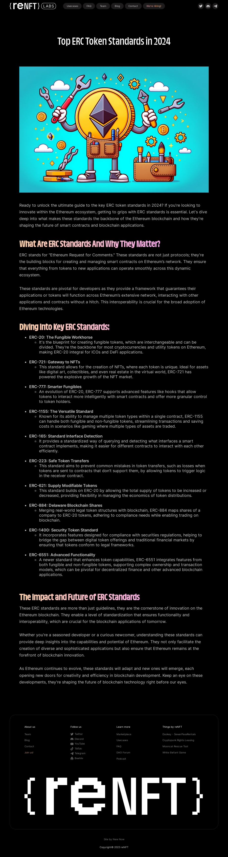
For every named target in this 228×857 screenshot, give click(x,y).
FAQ (89, 6)
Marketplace (123, 734)
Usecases (72, 6)
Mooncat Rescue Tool (175, 746)
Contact (133, 6)
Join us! (28, 752)
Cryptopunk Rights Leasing (178, 740)
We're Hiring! (153, 6)
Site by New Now (114, 839)
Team (103, 6)
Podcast (121, 758)
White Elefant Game (174, 752)
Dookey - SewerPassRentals (179, 734)
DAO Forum (123, 752)
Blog (117, 6)
